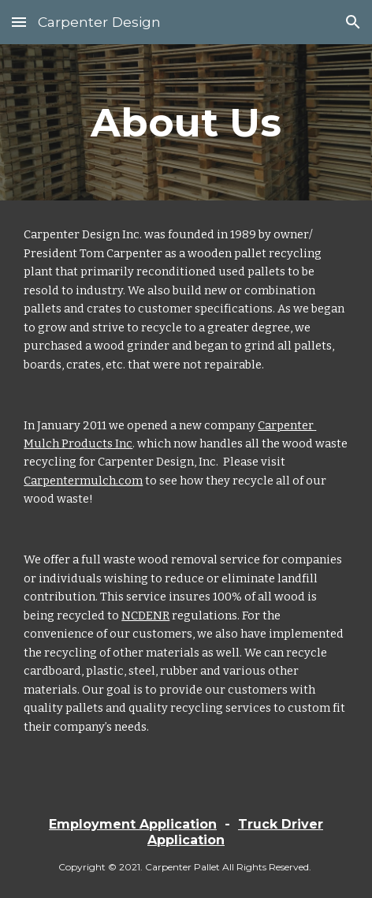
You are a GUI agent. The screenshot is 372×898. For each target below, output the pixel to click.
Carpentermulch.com (83, 480)
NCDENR (145, 615)
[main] (185, 122)
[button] (19, 21)
